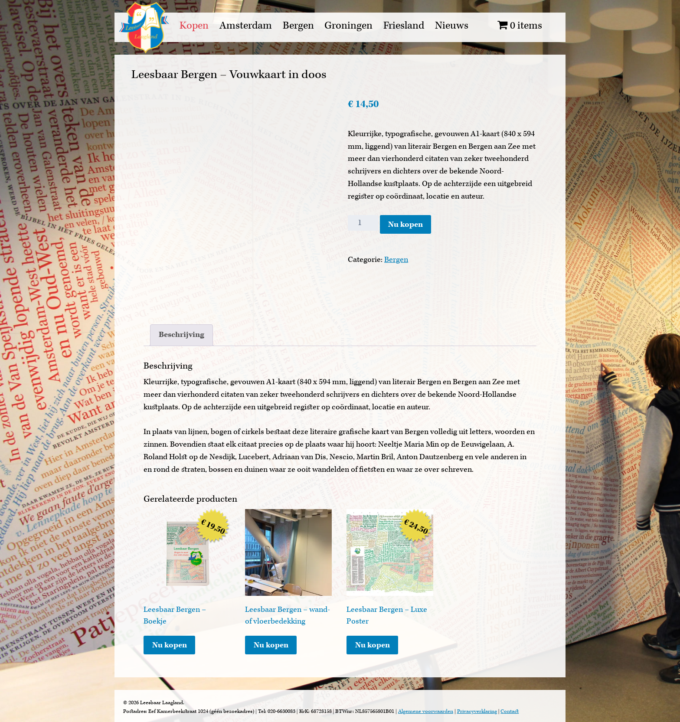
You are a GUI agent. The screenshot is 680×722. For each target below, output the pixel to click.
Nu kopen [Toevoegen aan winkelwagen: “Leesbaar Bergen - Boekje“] (169, 645)
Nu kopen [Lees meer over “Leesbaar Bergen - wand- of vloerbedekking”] (271, 645)
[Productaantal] (363, 223)
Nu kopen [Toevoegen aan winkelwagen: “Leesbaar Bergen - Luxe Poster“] (372, 645)
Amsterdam (245, 25)
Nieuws (451, 25)
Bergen (298, 25)
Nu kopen (405, 224)
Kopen (194, 25)
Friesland (403, 25)
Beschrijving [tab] (181, 335)
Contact (509, 711)
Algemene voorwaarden (425, 711)
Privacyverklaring (477, 711)
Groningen (348, 25)
